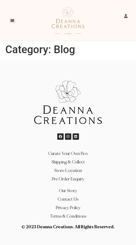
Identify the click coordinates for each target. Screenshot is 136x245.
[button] (12, 21)
